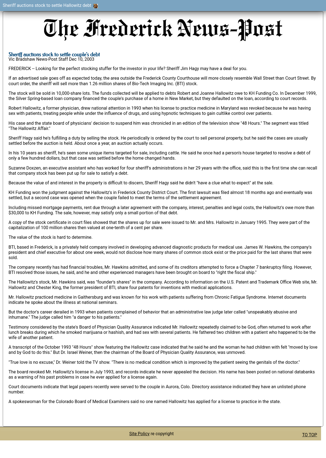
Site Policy (139, 433)
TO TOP (309, 434)
